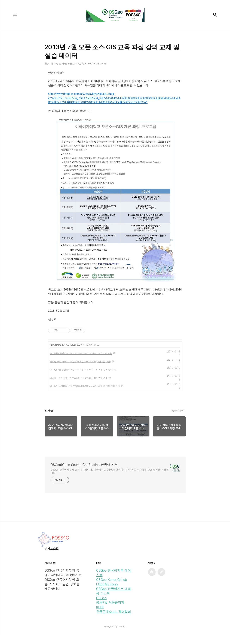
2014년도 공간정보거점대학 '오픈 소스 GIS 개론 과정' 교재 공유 (81, 353)
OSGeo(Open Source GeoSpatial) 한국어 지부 (84, 465)
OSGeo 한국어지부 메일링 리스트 (113, 590)
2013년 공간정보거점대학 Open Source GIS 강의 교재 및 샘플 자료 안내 (85, 385)
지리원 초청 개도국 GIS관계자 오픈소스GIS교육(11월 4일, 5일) (80, 361)
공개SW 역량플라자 (110, 602)
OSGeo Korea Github (111, 579)
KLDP (100, 607)
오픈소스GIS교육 (74, 345)
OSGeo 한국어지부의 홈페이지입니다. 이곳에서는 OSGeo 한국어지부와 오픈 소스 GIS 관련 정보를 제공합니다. (110, 471)
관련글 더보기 (177, 410)
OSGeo (101, 598)
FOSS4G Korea (107, 584)
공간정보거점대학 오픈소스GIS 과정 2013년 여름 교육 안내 (78, 377)
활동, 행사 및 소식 (57, 345)
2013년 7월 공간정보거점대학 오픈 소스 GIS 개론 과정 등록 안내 (81, 369)
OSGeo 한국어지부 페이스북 (113, 572)
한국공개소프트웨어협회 (113, 611)
